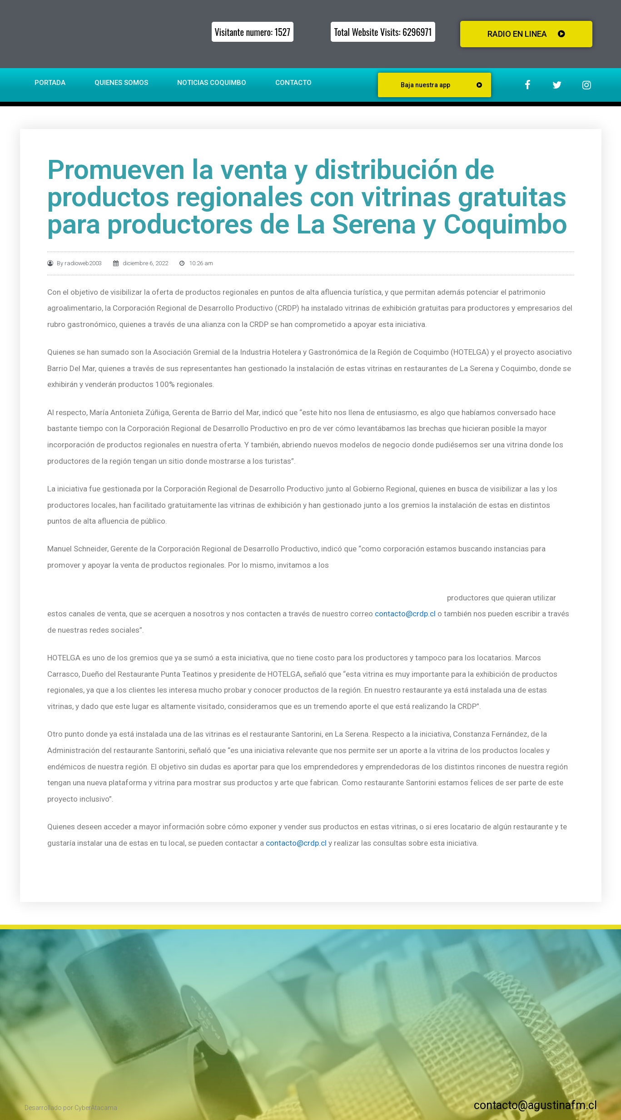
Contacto (293, 83)
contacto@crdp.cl (405, 613)
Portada (50, 83)
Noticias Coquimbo (211, 83)
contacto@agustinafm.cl (535, 1105)
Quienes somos (121, 83)
